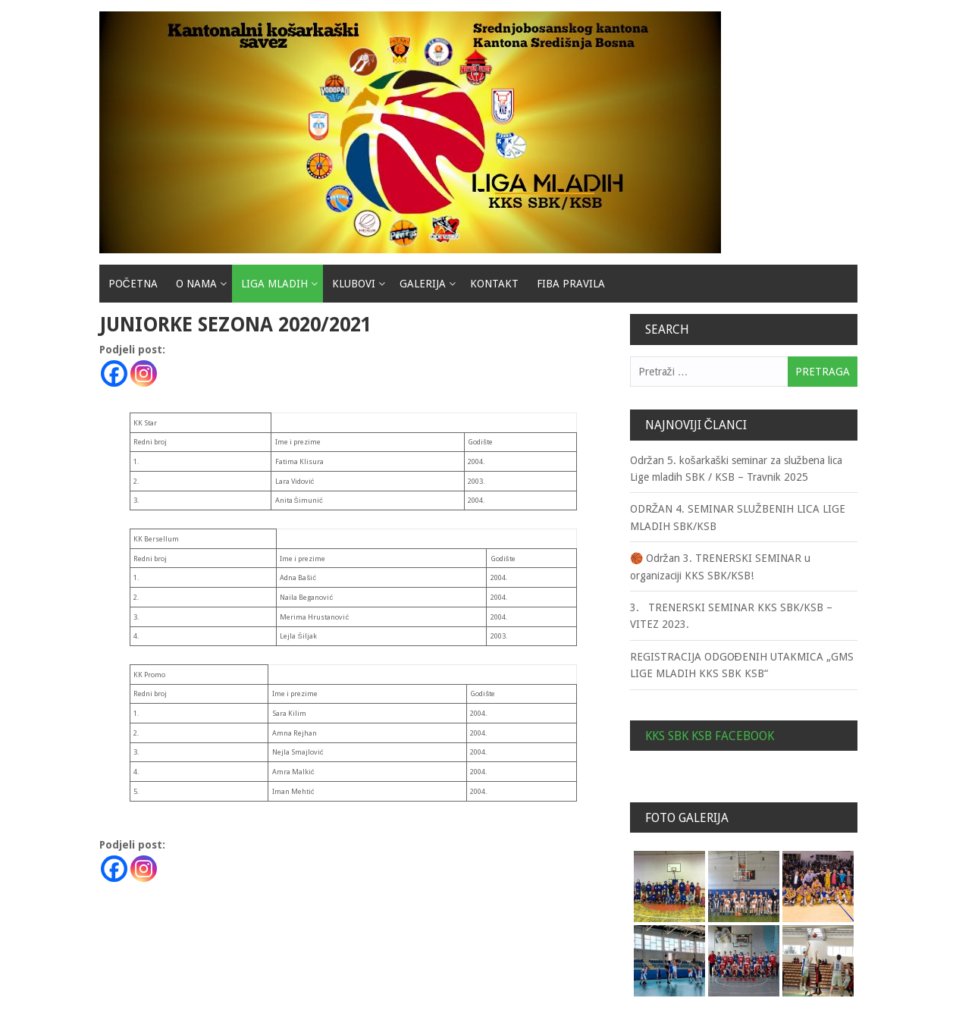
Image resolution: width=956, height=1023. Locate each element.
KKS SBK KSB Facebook (709, 736)
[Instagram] (143, 373)
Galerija (423, 284)
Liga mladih (274, 284)
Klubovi (353, 284)
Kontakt (494, 284)
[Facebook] (114, 373)
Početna (133, 284)
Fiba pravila (571, 284)
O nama (196, 284)
